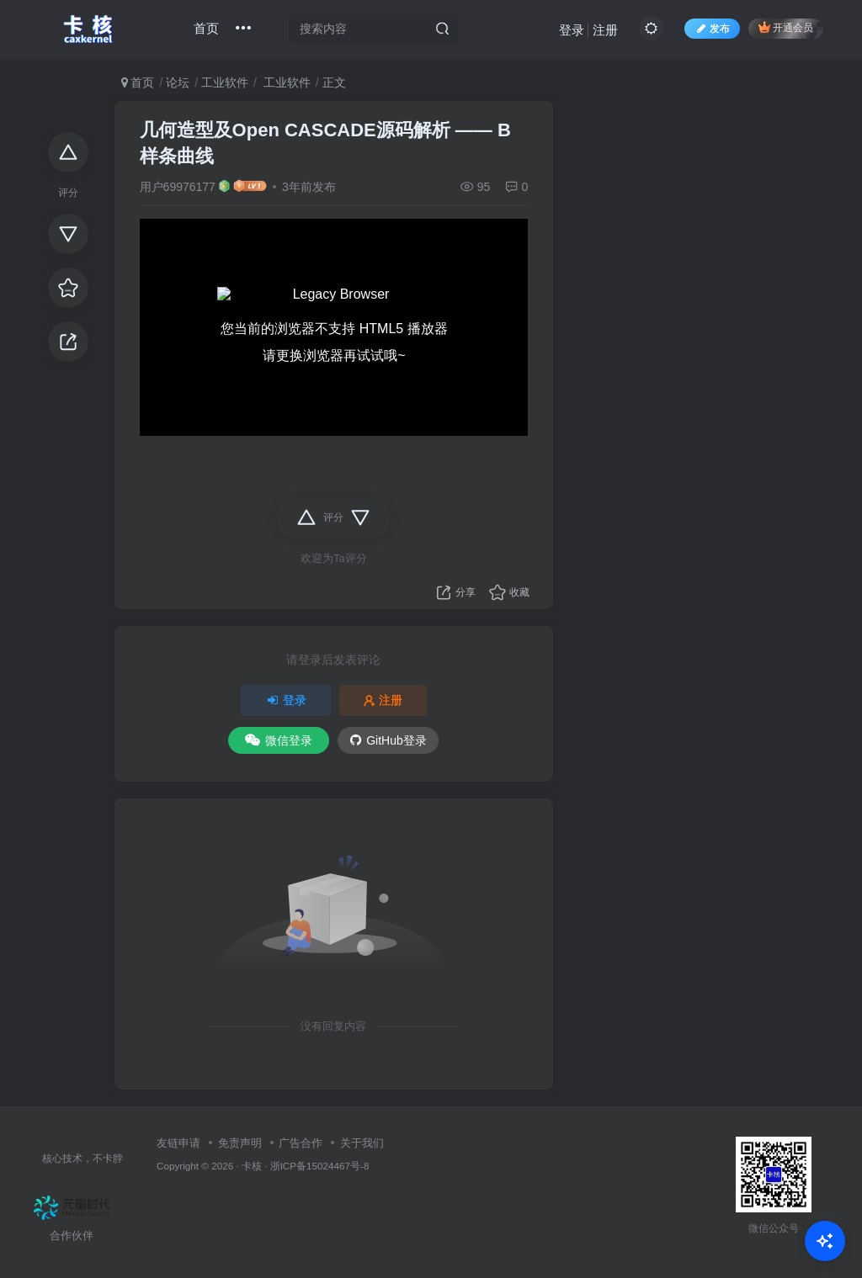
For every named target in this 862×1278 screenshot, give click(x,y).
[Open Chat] (825, 1241)
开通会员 (785, 27)
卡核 (252, 1165)
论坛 (177, 82)
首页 (206, 28)
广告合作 (300, 1143)
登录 (571, 30)
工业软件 (224, 82)
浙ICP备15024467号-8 (320, 1165)
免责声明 (240, 1143)
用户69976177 (178, 187)
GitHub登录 (388, 740)
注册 (605, 30)
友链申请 (178, 1143)
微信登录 (278, 740)
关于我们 (362, 1143)
